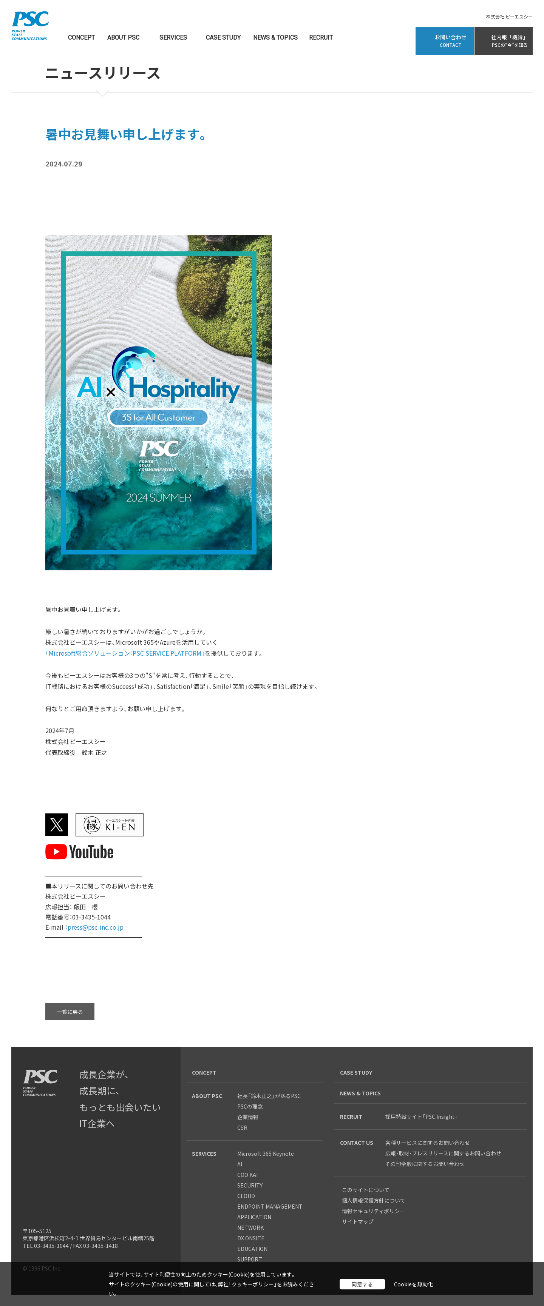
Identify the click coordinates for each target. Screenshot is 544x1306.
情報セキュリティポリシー (373, 1211)
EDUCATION (252, 1248)
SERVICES (173, 38)
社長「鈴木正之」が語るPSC (269, 1096)
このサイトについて (365, 1190)
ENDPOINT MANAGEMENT (270, 1206)
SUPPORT (249, 1259)
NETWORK (250, 1227)
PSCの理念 (250, 1106)
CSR (242, 1127)
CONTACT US (356, 1142)
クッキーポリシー (253, 1284)
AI (239, 1164)
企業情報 (247, 1117)
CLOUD (246, 1196)
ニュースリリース (103, 73)
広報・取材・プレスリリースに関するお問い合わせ (443, 1153)
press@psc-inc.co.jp (96, 927)
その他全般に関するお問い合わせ (425, 1163)
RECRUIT (321, 38)
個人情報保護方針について (373, 1200)
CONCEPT (81, 38)
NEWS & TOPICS (275, 38)
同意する (362, 1284)
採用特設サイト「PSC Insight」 (421, 1116)
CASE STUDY (223, 38)
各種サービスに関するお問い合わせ (430, 1142)
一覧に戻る (70, 1011)
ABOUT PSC (123, 38)
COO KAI (247, 1174)
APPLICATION (254, 1217)
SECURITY (250, 1185)
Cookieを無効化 (413, 1284)
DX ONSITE (250, 1238)
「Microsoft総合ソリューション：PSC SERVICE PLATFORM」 (125, 653)
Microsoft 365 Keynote (265, 1153)
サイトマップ (358, 1221)
